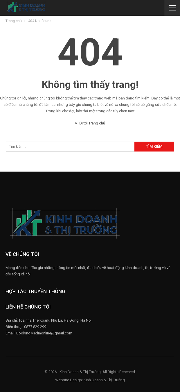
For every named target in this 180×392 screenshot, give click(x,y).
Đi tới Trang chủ (90, 123)
